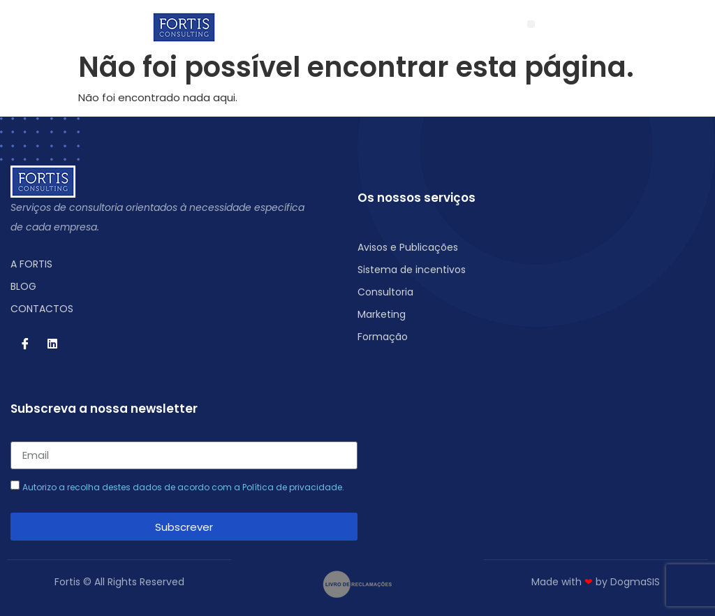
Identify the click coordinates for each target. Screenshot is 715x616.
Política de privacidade (292, 487)
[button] (531, 24)
